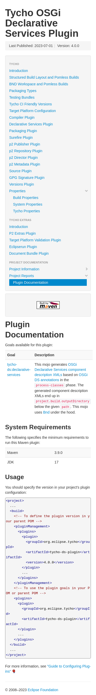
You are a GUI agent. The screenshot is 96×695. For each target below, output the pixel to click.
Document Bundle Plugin (29, 253)
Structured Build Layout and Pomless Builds (44, 77)
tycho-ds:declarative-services (18, 369)
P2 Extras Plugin (22, 233)
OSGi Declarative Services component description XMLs (60, 369)
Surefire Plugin (21, 137)
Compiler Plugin (22, 117)
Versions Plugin (21, 184)
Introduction (18, 71)
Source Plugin (20, 171)
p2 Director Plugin (23, 158)
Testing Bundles (22, 97)
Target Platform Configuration (32, 111)
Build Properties (25, 198)
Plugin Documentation (30, 282)
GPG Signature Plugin (27, 178)
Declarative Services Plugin (31, 124)
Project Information (48, 269)
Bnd (46, 412)
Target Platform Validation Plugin (35, 240)
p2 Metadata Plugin (24, 164)
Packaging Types (22, 91)
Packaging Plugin (23, 131)
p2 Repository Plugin (25, 151)
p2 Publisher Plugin (24, 144)
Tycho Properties (26, 211)
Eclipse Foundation (43, 690)
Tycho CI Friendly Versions (30, 104)
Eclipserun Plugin (23, 247)
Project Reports (48, 276)
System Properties (27, 204)
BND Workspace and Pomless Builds (38, 84)
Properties (48, 191)
